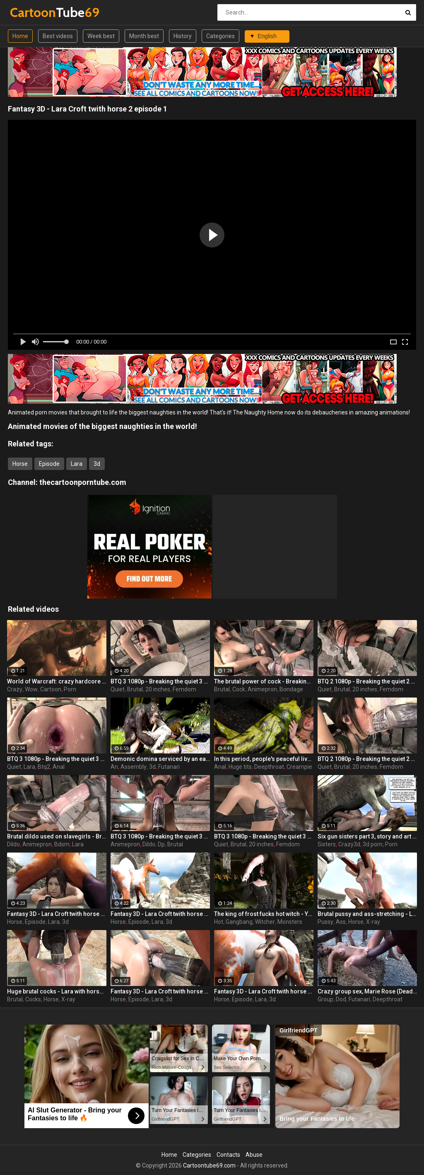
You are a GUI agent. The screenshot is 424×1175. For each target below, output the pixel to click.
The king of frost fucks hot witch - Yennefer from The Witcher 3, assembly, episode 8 (263, 914)
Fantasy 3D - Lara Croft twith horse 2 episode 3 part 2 (263, 991)
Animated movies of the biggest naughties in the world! (102, 426)
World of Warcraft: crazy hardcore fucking (56, 681)
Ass (341, 921)
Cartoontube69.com (209, 1165)
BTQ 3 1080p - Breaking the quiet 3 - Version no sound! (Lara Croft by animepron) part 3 (160, 681)
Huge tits (240, 766)
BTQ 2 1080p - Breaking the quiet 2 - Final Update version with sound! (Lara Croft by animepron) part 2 (367, 681)
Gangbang (239, 921)
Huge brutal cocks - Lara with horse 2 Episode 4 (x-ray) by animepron (56, 991)
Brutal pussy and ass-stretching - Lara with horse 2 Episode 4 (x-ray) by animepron (367, 914)
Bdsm (62, 844)
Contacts (228, 1154)
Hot (218, 921)
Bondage (291, 689)
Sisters (327, 844)
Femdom (184, 689)
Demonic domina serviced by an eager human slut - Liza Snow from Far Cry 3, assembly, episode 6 (160, 759)
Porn (70, 689)
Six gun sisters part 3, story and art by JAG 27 (367, 836)
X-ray (373, 921)
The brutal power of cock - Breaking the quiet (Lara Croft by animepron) (263, 681)
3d (97, 463)
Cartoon (50, 689)
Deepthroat (269, 766)
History (182, 36)
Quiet (118, 689)
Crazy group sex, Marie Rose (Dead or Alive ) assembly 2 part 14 (367, 991)
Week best (101, 36)
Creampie (299, 766)
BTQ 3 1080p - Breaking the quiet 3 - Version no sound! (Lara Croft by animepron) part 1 (56, 759)
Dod (341, 999)
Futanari (169, 766)
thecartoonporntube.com (82, 482)
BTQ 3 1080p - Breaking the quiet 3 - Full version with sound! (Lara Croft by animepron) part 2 (160, 836)
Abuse (254, 1154)
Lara (76, 463)
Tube (31, 12)
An (114, 766)
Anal (59, 766)
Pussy (325, 921)
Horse (20, 463)
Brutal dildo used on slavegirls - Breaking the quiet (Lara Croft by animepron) (56, 836)
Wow (31, 689)
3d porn (373, 844)
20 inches (157, 689)
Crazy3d (349, 844)
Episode (49, 463)
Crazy (14, 689)
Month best (144, 36)
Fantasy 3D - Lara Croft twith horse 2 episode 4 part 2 (160, 991)
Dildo (13, 844)
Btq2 (44, 766)
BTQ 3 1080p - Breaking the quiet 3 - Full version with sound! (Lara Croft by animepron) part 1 (263, 836)
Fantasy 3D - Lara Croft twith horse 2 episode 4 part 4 (160, 914)
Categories (220, 36)
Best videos (58, 36)
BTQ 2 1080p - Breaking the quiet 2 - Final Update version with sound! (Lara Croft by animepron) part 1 (367, 759)
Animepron (262, 689)
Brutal (135, 689)
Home (20, 36)
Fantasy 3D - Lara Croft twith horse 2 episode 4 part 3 (56, 914)
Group (325, 999)
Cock (238, 689)
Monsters (289, 921)
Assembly (133, 766)
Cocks (33, 999)
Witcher (265, 921)
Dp (161, 844)
